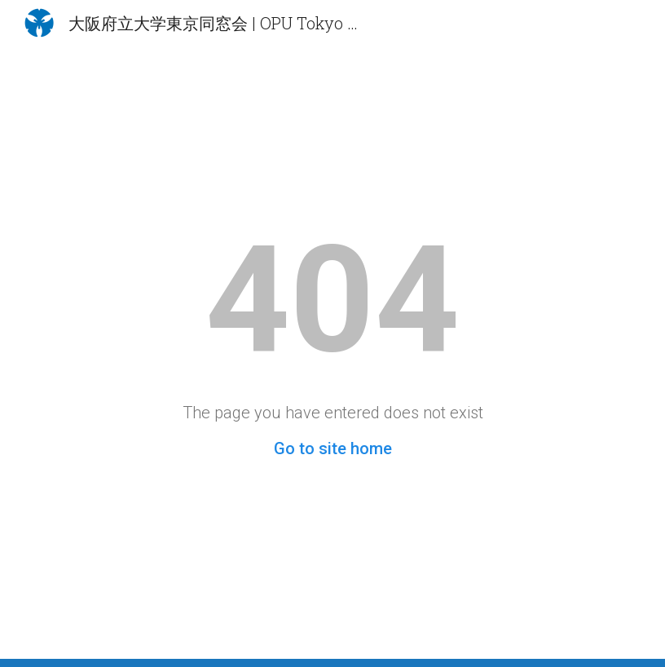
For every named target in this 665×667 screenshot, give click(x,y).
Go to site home (333, 448)
